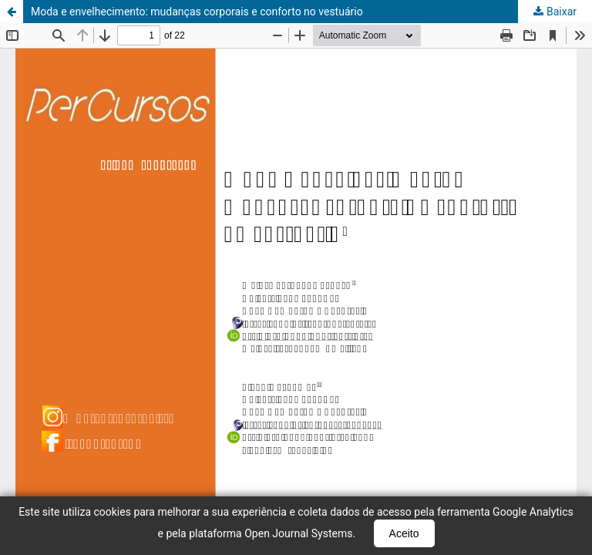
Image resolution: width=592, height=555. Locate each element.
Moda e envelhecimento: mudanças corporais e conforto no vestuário (197, 11)
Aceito (404, 533)
